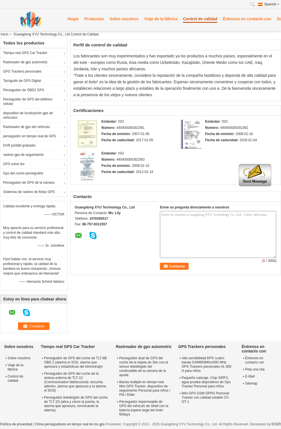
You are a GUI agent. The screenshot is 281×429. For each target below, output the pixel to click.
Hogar (73, 19)
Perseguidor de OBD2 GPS (23, 90)
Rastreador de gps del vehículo (26, 127)
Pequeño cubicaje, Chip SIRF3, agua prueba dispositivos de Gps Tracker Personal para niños (206, 382)
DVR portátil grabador (19, 145)
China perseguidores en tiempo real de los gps (70, 424)
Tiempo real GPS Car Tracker (25, 53)
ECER (276, 424)
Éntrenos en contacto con (247, 19)
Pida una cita (254, 369)
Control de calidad (200, 19)
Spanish (271, 4)
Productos (94, 19)
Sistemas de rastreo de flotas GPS (29, 192)
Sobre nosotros (124, 19)
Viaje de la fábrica (160, 19)
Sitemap (251, 383)
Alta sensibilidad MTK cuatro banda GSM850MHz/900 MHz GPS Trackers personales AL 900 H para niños (206, 364)
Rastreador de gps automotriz (25, 62)
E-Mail (250, 376)
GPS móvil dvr (14, 164)
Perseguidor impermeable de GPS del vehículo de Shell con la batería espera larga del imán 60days (143, 408)
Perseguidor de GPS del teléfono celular (27, 101)
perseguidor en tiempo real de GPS (29, 136)
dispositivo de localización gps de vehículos (28, 115)
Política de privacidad (16, 424)
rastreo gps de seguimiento (23, 155)
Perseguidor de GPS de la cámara (29, 183)
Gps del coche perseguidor (23, 173)
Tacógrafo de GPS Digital (22, 81)
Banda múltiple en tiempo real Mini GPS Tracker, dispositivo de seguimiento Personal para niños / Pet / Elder (144, 388)
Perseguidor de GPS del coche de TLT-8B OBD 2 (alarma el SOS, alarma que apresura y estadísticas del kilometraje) (75, 362)
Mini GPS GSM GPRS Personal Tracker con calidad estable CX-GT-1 (205, 397)
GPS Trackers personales (22, 71)
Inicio (4, 34)
